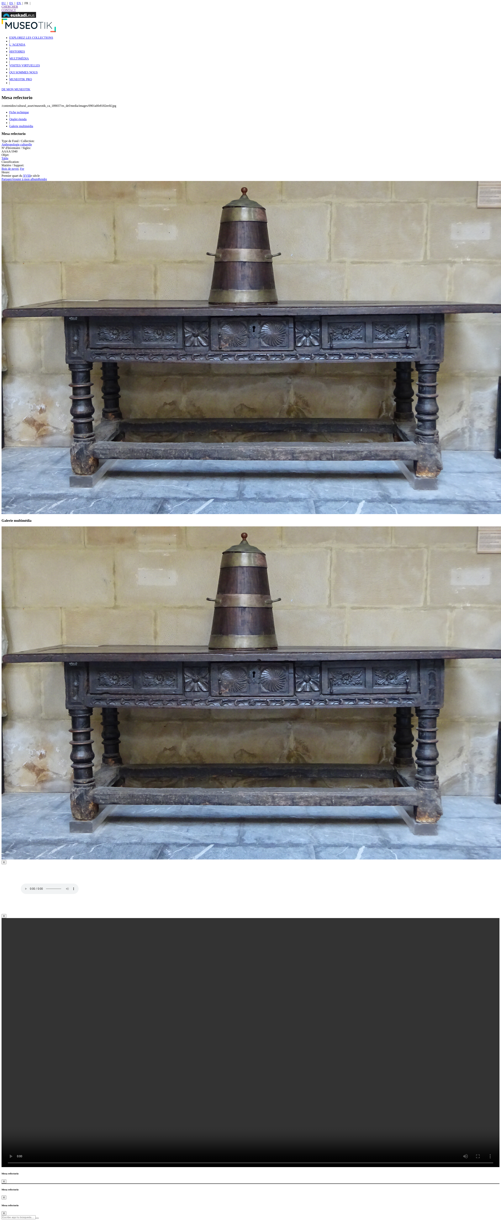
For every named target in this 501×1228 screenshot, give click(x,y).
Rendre (42, 179)
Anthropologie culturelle (17, 144)
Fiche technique (19, 112)
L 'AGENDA (17, 44)
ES (11, 3)
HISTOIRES (17, 51)
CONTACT (9, 10)
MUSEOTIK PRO (20, 79)
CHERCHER (10, 6)
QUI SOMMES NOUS (23, 72)
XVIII (27, 175)
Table (5, 158)
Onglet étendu (18, 119)
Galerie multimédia (21, 126)
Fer (22, 168)
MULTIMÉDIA (19, 58)
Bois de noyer (10, 168)
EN (19, 3)
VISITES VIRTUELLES (24, 65)
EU (4, 3)
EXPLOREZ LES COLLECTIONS (31, 37)
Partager (7, 179)
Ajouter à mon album (25, 179)
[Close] (4, 862)
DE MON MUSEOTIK (16, 89)
